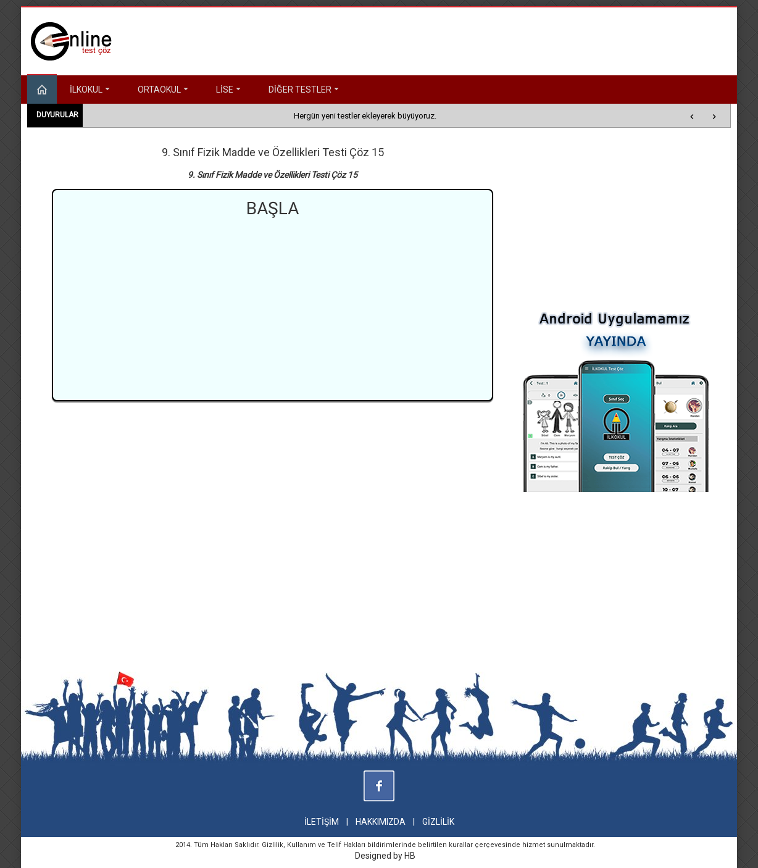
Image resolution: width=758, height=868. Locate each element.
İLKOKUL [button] (91, 89)
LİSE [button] (229, 89)
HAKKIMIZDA (381, 822)
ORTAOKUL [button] (164, 89)
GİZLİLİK (438, 822)
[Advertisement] (272, 307)
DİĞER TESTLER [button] (305, 89)
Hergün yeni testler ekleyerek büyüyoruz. (365, 115)
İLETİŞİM (321, 822)
